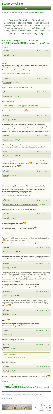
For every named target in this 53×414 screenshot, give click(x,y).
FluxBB (48, 408)
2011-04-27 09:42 (42, 136)
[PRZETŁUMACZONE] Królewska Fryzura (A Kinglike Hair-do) (26, 387)
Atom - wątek (47, 405)
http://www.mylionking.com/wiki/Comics (14, 326)
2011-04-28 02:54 (42, 171)
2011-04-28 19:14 (41, 263)
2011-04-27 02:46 (42, 78)
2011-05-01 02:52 (41, 291)
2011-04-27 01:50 (42, 51)
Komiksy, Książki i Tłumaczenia (24, 40)
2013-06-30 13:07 (41, 330)
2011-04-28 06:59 (42, 200)
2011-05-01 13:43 (41, 310)
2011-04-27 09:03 (42, 115)
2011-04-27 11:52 (42, 151)
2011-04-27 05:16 (42, 92)
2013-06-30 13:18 (41, 344)
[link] (41, 33)
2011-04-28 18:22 (41, 247)
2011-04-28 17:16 (42, 214)
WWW (14, 55)
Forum (5, 40)
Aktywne (31, 12)
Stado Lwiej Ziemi (14, 3)
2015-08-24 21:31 (41, 366)
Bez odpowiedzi (40, 12)
